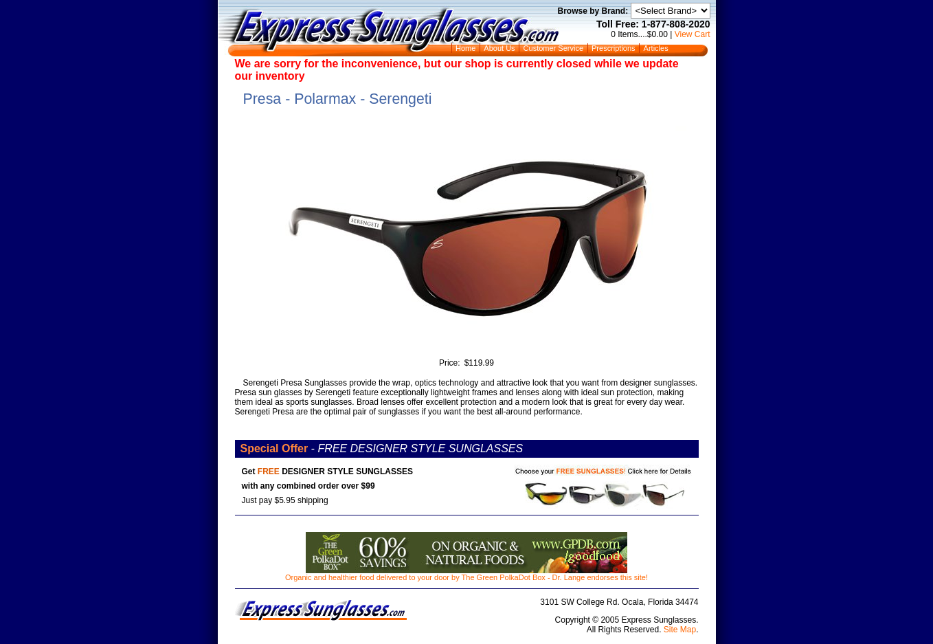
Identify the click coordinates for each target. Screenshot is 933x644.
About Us (499, 48)
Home (465, 48)
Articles (656, 48)
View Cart (692, 34)
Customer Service (553, 48)
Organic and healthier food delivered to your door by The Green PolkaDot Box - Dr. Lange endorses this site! (466, 573)
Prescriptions (614, 48)
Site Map (680, 629)
